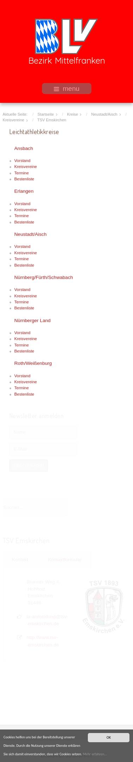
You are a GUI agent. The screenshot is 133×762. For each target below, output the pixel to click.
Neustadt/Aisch (30, 233)
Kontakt (20, 559)
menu (67, 88)
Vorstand (22, 160)
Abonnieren (28, 465)
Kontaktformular (65, 559)
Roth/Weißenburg (33, 363)
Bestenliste (24, 178)
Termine (21, 172)
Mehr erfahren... (95, 754)
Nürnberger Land (32, 320)
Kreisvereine (25, 166)
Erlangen (24, 190)
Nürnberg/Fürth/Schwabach (43, 277)
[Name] (43, 432)
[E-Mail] (43, 449)
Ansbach (23, 148)
